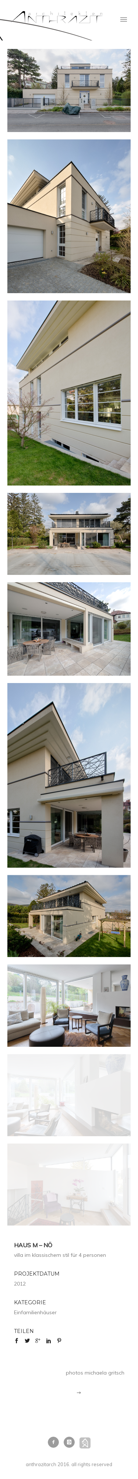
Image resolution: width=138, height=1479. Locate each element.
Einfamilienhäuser (35, 1312)
